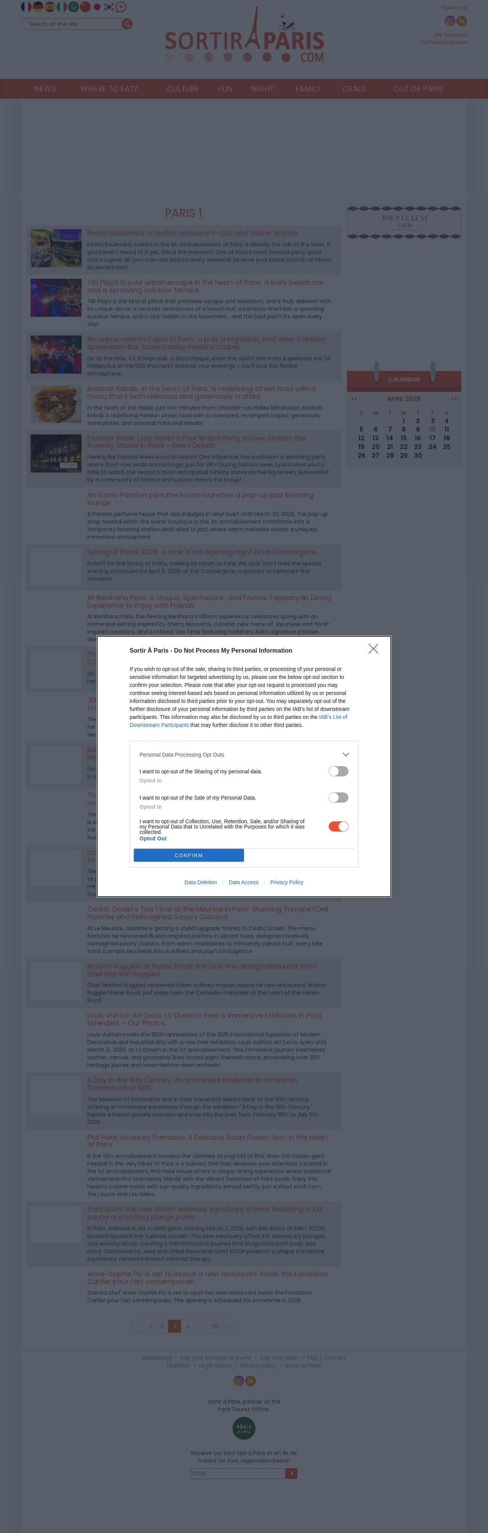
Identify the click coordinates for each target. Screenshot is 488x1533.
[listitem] (244, 755)
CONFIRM (189, 855)
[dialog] (244, 766)
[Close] (376, 651)
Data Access (243, 882)
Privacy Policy (286, 882)
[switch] (338, 771)
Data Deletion (201, 882)
